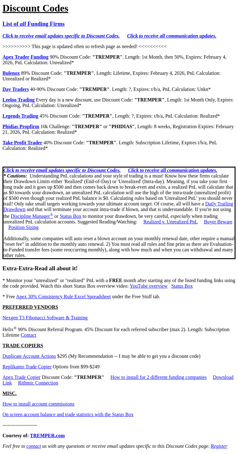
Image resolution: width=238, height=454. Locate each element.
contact (33, 446)
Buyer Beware (218, 221)
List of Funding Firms (33, 23)
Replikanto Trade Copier (26, 366)
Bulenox (11, 73)
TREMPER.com (47, 435)
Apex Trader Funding (25, 57)
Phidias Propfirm (20, 126)
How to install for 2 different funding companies (158, 377)
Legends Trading (20, 116)
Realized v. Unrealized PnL (170, 221)
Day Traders (15, 89)
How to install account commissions (38, 404)
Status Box (71, 216)
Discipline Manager (32, 216)
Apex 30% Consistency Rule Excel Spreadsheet (63, 296)
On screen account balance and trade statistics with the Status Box (68, 414)
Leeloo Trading (18, 99)
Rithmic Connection (38, 382)
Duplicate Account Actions (29, 356)
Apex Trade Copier (21, 377)
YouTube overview (149, 286)
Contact (28, 335)
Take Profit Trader (22, 142)
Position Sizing (23, 227)
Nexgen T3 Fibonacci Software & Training (45, 317)
